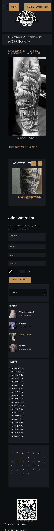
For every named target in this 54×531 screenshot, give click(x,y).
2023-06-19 (22, 349)
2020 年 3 (15, 395)
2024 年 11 (16, 372)
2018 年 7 (15, 426)
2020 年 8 (15, 385)
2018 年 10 (16, 419)
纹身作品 (33, 147)
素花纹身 (22, 346)
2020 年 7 (15, 389)
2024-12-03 (22, 327)
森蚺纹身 (36, 51)
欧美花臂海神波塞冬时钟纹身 (34, 197)
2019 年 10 (16, 406)
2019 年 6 (15, 409)
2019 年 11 (16, 402)
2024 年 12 (16, 368)
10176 (33, 53)
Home (10, 37)
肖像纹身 (22, 323)
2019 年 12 (16, 399)
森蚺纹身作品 (20, 37)
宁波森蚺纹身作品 (20, 147)
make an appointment (38, 7)
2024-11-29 (22, 334)
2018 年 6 (15, 429)
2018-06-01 (20, 51)
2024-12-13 (22, 315)
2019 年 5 (15, 412)
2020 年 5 (15, 392)
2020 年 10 (16, 382)
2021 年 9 (15, 378)
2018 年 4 (15, 436)
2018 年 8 (15, 423)
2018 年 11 (16, 416)
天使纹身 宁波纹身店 (26, 312)
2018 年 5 (15, 433)
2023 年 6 (15, 375)
